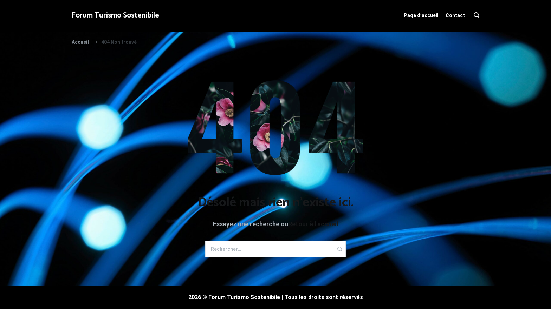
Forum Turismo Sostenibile (115, 15)
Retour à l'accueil (313, 224)
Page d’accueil (421, 15)
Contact (455, 15)
